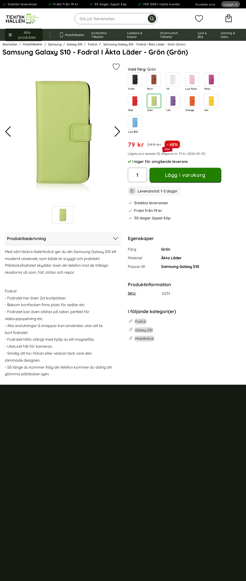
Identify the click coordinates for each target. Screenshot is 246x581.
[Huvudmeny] (24, 35)
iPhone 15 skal (206, 453)
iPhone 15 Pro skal (209, 444)
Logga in (231, 4)
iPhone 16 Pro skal (209, 428)
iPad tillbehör (141, 453)
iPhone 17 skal (206, 411)
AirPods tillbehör (144, 436)
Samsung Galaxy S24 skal (215, 491)
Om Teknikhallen (82, 413)
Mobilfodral (140, 419)
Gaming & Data (228, 35)
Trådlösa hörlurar (145, 428)
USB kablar (140, 478)
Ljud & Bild (202, 35)
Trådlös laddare (144, 461)
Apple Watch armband (149, 444)
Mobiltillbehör (70, 34)
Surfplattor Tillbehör (99, 35)
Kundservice (205, 4)
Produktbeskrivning (62, 238)
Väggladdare (142, 470)
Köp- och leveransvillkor (24, 422)
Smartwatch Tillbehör (169, 35)
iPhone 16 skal (206, 436)
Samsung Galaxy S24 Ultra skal (216, 480)
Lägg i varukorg (185, 175)
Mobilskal (138, 411)
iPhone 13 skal (206, 470)
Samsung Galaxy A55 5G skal (218, 509)
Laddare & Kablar (134, 35)
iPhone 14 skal (206, 461)
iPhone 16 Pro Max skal (213, 419)
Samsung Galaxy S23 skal (215, 500)
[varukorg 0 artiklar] (228, 19)
